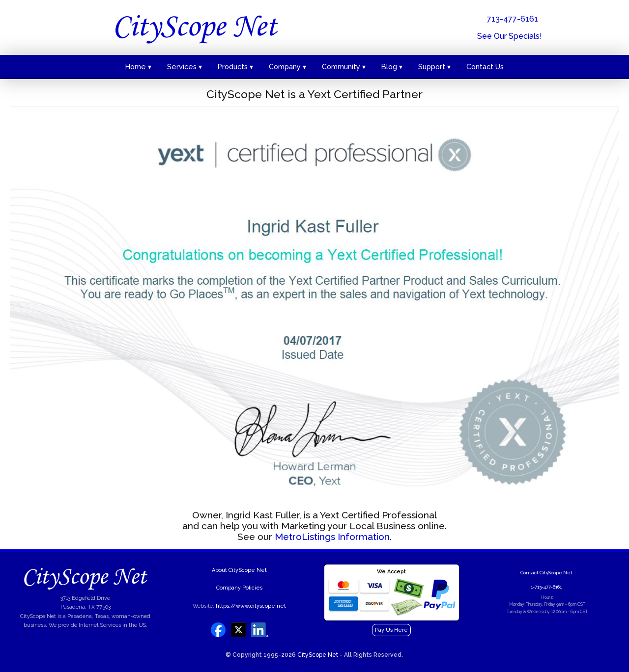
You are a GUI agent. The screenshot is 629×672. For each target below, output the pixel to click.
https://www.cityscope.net (251, 606)
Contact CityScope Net (546, 572)
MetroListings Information (332, 536)
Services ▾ (184, 66)
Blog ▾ (391, 66)
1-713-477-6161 (546, 587)
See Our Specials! (509, 36)
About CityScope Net (239, 570)
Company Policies (239, 588)
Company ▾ (287, 66)
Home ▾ (138, 66)
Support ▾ (434, 66)
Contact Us (485, 66)
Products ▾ (235, 66)
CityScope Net (317, 654)
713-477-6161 (512, 19)
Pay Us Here (391, 630)
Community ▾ (344, 66)
